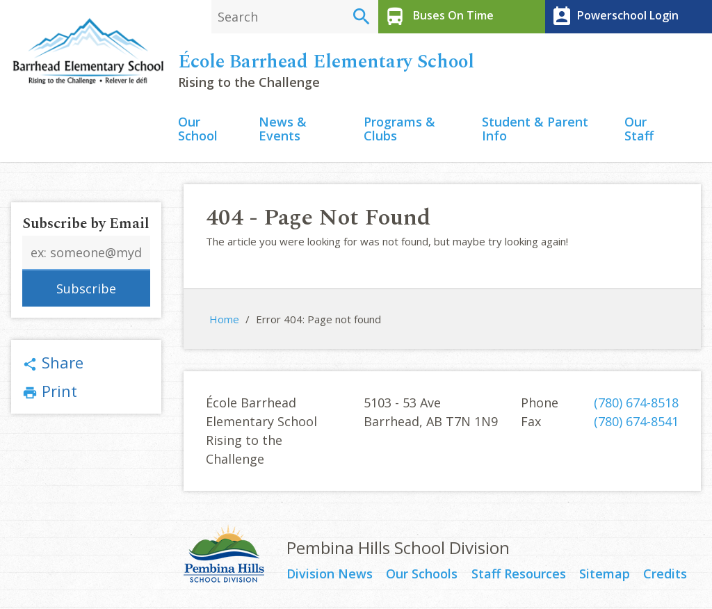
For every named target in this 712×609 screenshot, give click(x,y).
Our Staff (639, 129)
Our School (198, 129)
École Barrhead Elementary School (326, 61)
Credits (665, 574)
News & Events (283, 129)
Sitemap (604, 574)
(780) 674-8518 (636, 402)
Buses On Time (438, 16)
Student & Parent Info (535, 129)
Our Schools (422, 574)
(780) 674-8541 (636, 421)
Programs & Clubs (399, 129)
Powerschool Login (614, 16)
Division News (329, 574)
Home (224, 319)
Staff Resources (518, 574)
